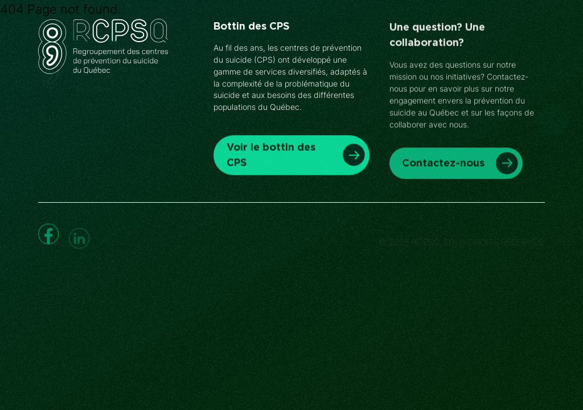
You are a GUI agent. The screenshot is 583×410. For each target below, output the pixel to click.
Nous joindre (425, 39)
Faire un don (508, 39)
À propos (353, 39)
